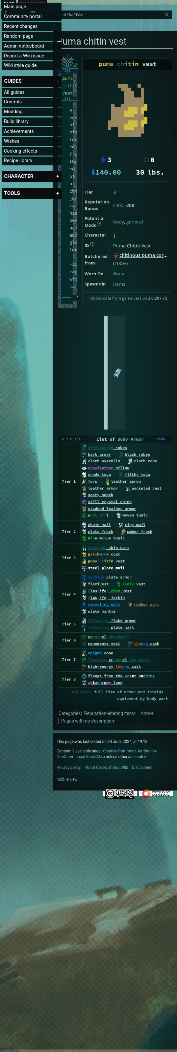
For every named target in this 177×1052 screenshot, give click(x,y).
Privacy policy (69, 767)
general (134, 222)
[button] (12, 81)
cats (117, 205)
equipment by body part (142, 698)
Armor (146, 713)
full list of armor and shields (128, 691)
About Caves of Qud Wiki (106, 767)
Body (118, 273)
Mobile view (67, 779)
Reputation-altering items (110, 713)
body (118, 222)
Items (119, 284)
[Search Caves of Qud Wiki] (104, 23)
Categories (70, 713)
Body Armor (130, 439)
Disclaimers (142, 767)
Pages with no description (87, 721)
